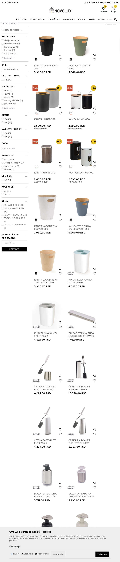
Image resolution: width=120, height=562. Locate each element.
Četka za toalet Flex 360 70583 (75, 281)
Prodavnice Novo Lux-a (42, 482)
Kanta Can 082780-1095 (71, 85)
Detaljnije (14, 546)
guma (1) (8, 116)
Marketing (43, 554)
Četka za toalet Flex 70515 (105, 281)
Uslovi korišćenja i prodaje (73, 473)
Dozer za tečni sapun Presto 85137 (44, 381)
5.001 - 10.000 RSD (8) (14, 232)
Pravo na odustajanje (71, 486)
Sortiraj (93, 29)
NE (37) (8, 159)
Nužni (16, 554)
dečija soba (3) (11, 63)
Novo (7, 217)
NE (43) (8, 102)
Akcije (7, 213)
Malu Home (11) (12, 188)
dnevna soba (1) (12, 66)
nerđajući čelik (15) (13, 123)
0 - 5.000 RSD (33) (14, 227)
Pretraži (14, 272)
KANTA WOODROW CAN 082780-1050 (74, 185)
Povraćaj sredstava (70, 490)
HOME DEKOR (32, 24)
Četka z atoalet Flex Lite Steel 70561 (45, 283)
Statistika (28, 554)
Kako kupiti (67, 499)
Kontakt (35, 477)
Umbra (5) (9, 192)
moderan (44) (11, 91)
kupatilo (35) (10, 76)
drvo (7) (8, 113)
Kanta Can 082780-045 (41, 85)
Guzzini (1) (9, 182)
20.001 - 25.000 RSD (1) (15, 249)
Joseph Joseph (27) (14, 185)
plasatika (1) (10, 126)
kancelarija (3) (11, 69)
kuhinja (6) (9, 73)
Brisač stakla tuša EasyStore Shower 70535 (104, 234)
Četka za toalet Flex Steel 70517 (45, 331)
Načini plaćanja (69, 495)
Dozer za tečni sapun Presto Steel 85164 (104, 381)
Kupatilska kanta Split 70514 (72, 234)
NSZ (7, 202)
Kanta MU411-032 (104, 84)
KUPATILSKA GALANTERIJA (10, 44)
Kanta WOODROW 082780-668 (41, 185)
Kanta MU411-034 (44, 133)
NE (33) (8, 145)
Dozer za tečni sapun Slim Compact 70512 (44, 430)
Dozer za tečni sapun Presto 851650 (74, 381)
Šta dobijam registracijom (73, 508)
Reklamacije (67, 482)
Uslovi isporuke (68, 504)
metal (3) (9, 119)
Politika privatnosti (70, 477)
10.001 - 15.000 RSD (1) (15, 237)
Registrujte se (109, 2)
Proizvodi (18, 24)
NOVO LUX (7, 24)
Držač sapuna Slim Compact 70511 (103, 430)
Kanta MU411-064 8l (104, 134)
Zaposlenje (36, 486)
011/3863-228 (20, 489)
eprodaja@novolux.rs (11, 495)
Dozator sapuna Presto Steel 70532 (104, 332)
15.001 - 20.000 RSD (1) (14, 242)
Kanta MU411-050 (74, 133)
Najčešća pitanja (69, 512)
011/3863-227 (7, 489)
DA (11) (7, 141)
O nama (35, 473)
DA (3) (7, 156)
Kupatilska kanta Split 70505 (42, 234)
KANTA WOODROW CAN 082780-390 (104, 185)
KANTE (6, 39)
